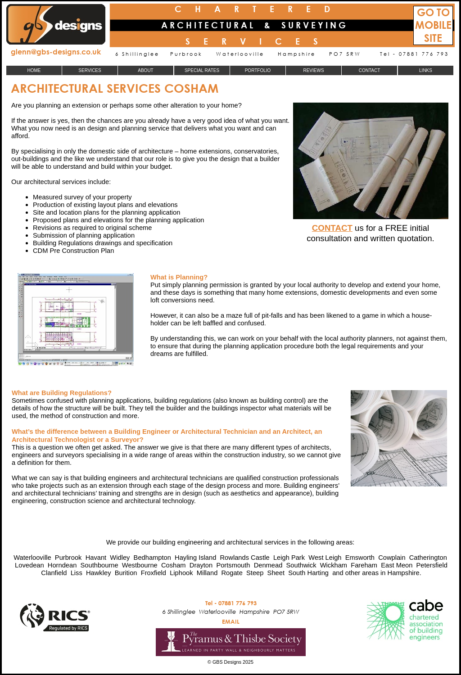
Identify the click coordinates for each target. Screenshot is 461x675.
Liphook (181, 572)
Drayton (201, 565)
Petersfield (431, 565)
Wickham (333, 565)
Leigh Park (289, 557)
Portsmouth (233, 565)
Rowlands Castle (245, 557)
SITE (433, 38)
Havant (96, 557)
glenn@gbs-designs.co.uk (56, 51)
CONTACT (332, 228)
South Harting (308, 572)
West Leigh (324, 557)
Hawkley (98, 572)
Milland (207, 572)
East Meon (396, 565)
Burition (126, 572)
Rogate (231, 572)
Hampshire (404, 572)
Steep (254, 572)
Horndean (62, 565)
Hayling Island (195, 557)
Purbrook (68, 557)
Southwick (301, 565)
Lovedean (29, 565)
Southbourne (99, 565)
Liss (76, 572)
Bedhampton (152, 557)
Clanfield (54, 572)
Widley (120, 557)
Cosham (173, 565)
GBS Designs (226, 662)
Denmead (268, 565)
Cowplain (391, 557)
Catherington (428, 557)
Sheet (276, 572)
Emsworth (360, 557)
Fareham (364, 565)
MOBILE (433, 25)
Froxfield (153, 572)
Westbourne (140, 565)
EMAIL (231, 621)
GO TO (433, 12)
